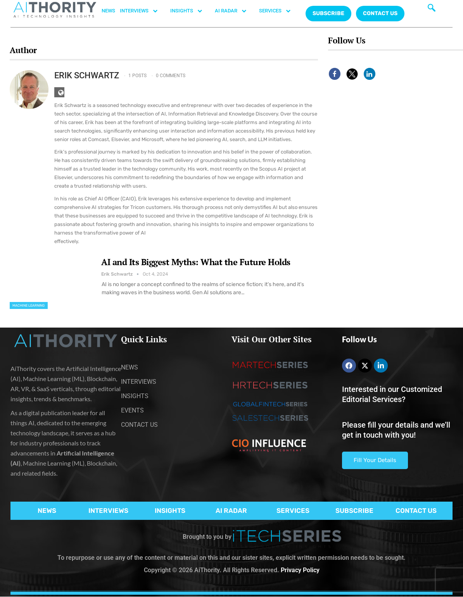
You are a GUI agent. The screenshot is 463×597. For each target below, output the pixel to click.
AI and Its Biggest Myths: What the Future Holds (195, 261)
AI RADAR (234, 11)
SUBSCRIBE (354, 510)
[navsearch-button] (431, 9)
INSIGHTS (190, 11)
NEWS (108, 11)
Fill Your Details (375, 460)
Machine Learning (28, 305)
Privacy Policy (300, 570)
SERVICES (279, 11)
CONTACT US (380, 13)
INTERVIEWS (143, 11)
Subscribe (328, 13)
